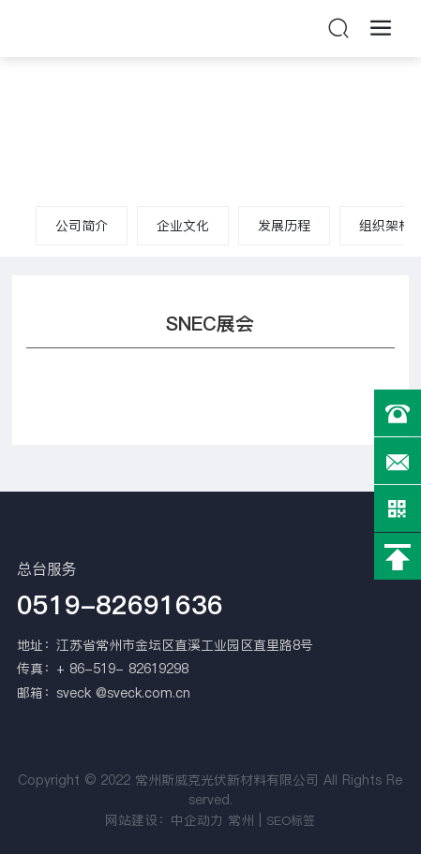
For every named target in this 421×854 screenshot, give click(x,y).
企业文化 (183, 225)
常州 (241, 820)
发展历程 (284, 225)
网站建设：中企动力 (164, 820)
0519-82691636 (120, 605)
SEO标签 (290, 820)
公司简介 (81, 225)
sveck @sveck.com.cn (123, 693)
